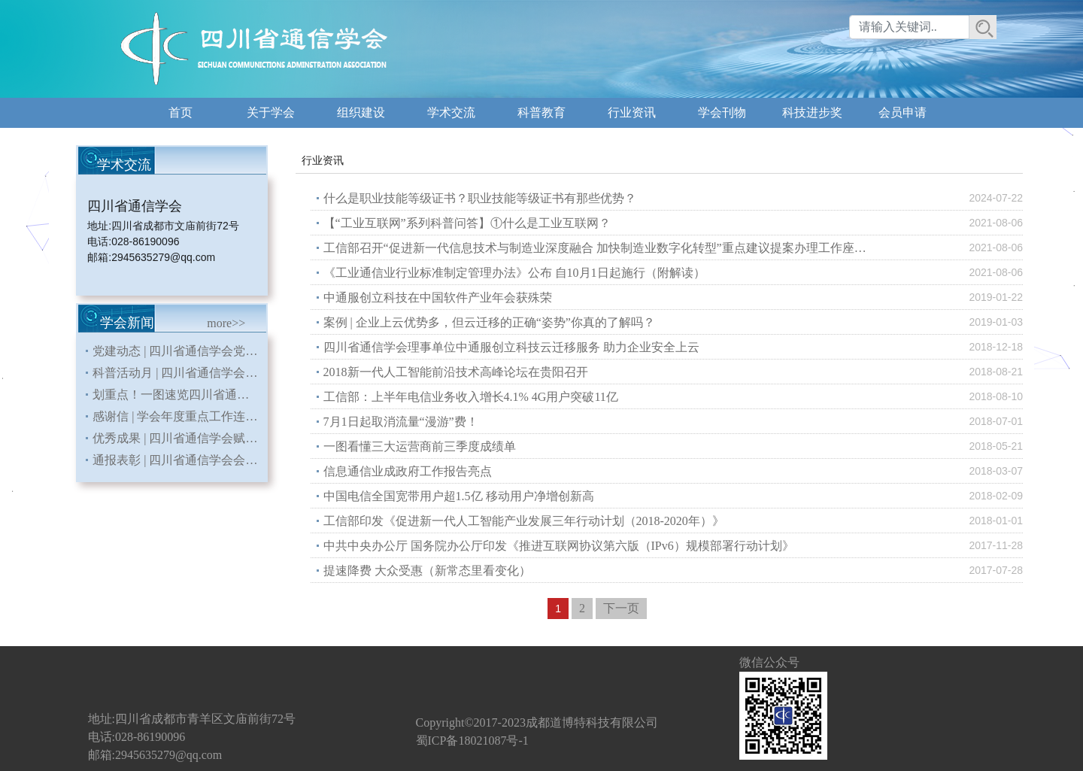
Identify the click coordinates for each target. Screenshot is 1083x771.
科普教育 (541, 112)
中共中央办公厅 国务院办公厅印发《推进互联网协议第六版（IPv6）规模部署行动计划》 (558, 545)
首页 (180, 112)
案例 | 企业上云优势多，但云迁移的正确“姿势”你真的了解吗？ (489, 322)
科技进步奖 (812, 112)
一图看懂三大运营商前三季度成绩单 (419, 446)
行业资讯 (632, 112)
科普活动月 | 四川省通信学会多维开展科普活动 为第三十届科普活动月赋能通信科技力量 (179, 372)
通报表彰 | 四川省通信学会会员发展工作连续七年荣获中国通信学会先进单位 (179, 460)
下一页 (621, 608)
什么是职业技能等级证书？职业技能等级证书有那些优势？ (479, 198)
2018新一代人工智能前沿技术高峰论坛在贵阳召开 (455, 372)
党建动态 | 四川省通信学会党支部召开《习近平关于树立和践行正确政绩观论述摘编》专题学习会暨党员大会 (179, 351)
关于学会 (271, 112)
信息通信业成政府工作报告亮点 (407, 471)
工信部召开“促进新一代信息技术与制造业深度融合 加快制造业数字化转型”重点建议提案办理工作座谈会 (600, 247)
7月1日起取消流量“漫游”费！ (400, 421)
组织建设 (361, 112)
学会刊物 (722, 112)
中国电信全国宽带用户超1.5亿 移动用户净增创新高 (458, 496)
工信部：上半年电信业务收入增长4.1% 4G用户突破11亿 (470, 396)
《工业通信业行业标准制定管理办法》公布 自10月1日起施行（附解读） (514, 272)
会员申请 (902, 112)
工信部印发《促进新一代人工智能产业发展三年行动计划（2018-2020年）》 (523, 521)
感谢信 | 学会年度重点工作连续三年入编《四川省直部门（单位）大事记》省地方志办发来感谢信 (179, 416)
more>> (226, 323)
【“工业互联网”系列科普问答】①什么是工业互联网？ (467, 223)
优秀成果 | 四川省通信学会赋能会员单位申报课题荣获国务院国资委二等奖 (179, 438)
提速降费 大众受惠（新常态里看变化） (427, 570)
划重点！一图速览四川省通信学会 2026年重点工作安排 (179, 394)
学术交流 (451, 112)
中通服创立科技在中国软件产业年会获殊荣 (437, 297)
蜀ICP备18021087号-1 (472, 740)
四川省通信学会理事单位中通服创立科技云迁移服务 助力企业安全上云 (511, 347)
